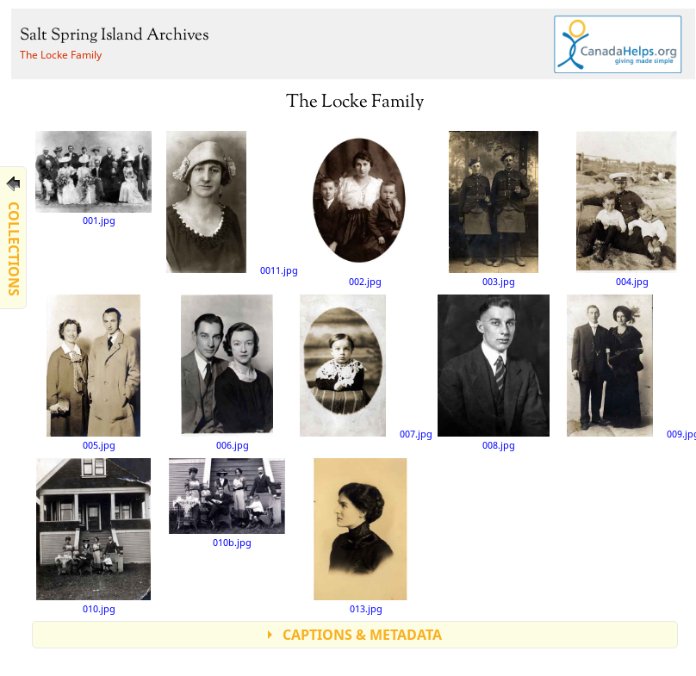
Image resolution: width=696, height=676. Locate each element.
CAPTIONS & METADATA (362, 634)
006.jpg (226, 372)
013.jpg (360, 535)
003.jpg (493, 208)
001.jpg (93, 178)
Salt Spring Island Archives (114, 35)
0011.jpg (231, 203)
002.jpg (360, 208)
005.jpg (94, 372)
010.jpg (93, 535)
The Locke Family (61, 54)
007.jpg (365, 367)
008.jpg (493, 372)
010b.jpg (227, 502)
